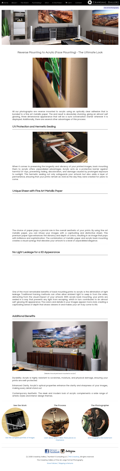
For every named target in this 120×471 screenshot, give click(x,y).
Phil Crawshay (74, 457)
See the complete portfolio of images (18, 423)
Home (5, 3)
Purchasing (37, 3)
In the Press (57, 3)
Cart (69, 3)
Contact (78, 3)
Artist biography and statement (97, 423)
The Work (25, 3)
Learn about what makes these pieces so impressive (59, 424)
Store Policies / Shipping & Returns (60, 463)
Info (47, 3)
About (14, 3)
